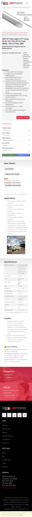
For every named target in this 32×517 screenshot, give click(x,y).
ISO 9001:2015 (6, 460)
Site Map (4, 425)
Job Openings (6, 439)
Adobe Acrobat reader (22, 194)
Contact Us (5, 443)
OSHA (4, 463)
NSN (3, 456)
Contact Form (9, 377)
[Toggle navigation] (27, 3)
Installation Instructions (13, 181)
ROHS (4, 453)
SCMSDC (5, 467)
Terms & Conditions (8, 436)
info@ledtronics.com (9, 488)
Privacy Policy (6, 429)
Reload (21, 515)
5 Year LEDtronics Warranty (14, 72)
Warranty (4, 432)
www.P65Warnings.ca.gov (14, 361)
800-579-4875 (10, 395)
